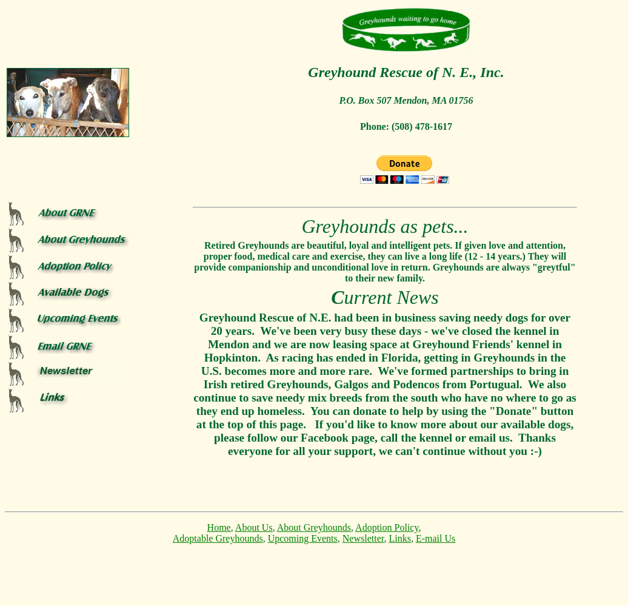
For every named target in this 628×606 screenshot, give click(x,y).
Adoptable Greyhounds (218, 538)
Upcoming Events (303, 538)
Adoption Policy (386, 527)
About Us (254, 527)
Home (219, 527)
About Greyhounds (314, 527)
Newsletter (363, 538)
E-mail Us (435, 538)
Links (399, 538)
